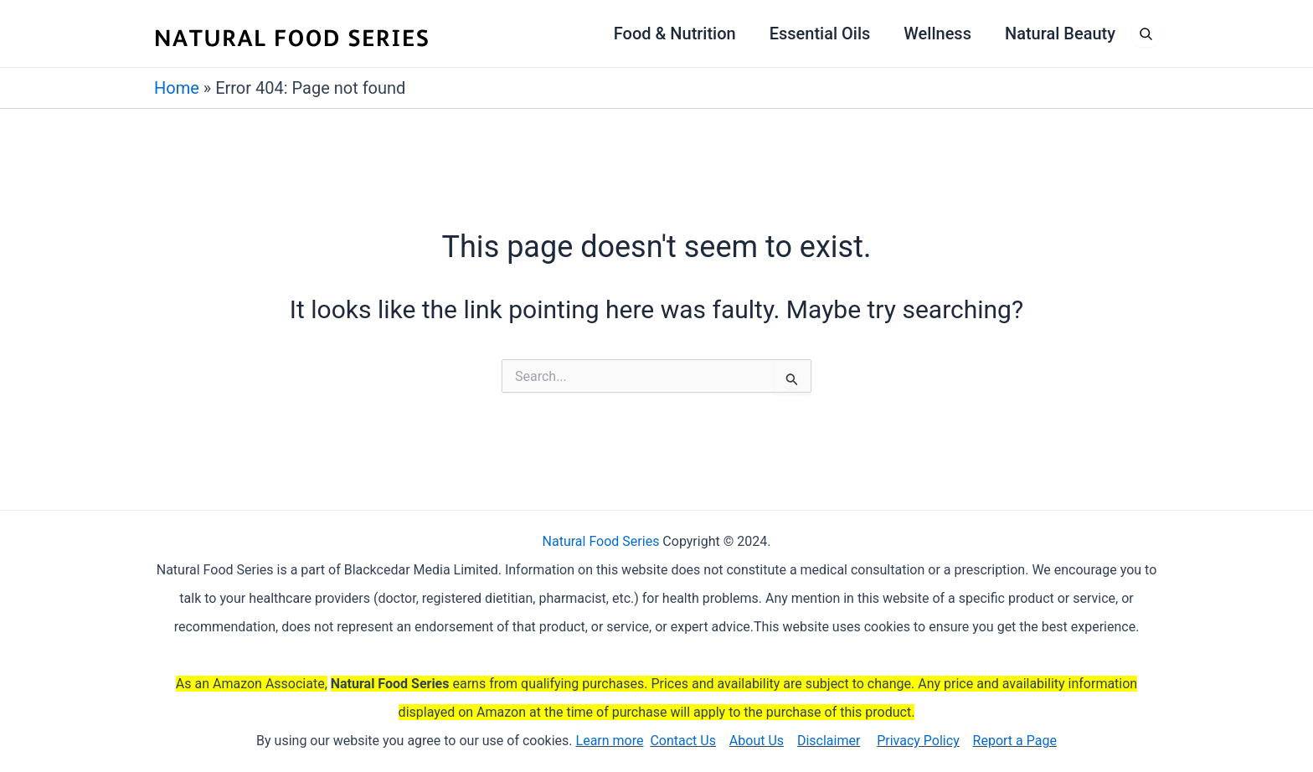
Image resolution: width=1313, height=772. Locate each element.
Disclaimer (828, 741)
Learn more (610, 741)
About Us (756, 741)
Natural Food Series (601, 541)
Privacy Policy (918, 741)
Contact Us (683, 741)
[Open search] (1145, 33)
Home (176, 88)
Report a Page (1015, 741)
